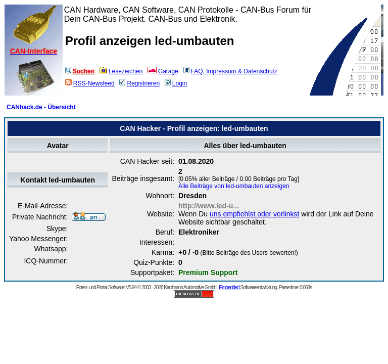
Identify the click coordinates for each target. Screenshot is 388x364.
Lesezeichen (121, 71)
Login (176, 83)
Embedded (229, 287)
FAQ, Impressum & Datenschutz (230, 71)
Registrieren (139, 83)
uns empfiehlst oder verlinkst (254, 214)
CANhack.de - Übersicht (41, 107)
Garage (163, 71)
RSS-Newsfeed (90, 83)
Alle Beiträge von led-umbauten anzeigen (233, 186)
